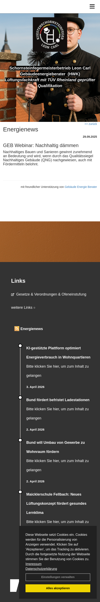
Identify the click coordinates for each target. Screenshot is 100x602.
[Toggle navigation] (92, 7)
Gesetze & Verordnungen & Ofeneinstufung (48, 294)
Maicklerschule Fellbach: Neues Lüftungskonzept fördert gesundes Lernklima (56, 503)
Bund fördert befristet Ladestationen (57, 400)
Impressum (33, 564)
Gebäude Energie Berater (81, 186)
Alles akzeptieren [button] (58, 588)
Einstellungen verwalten (58, 577)
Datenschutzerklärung (41, 569)
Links (18, 281)
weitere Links (23, 307)
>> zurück (91, 124)
